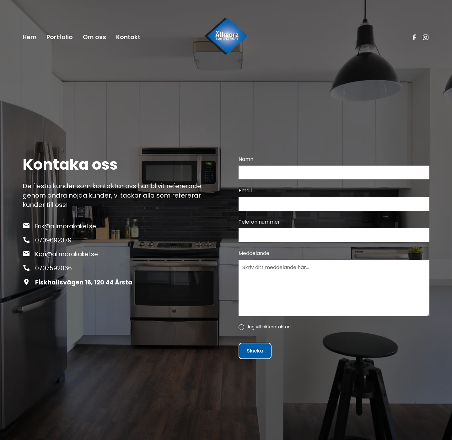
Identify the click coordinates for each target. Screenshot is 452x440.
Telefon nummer (259, 221)
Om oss (94, 37)
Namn (246, 159)
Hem (29, 37)
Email (245, 190)
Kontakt (128, 37)
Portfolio (59, 37)
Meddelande (254, 253)
